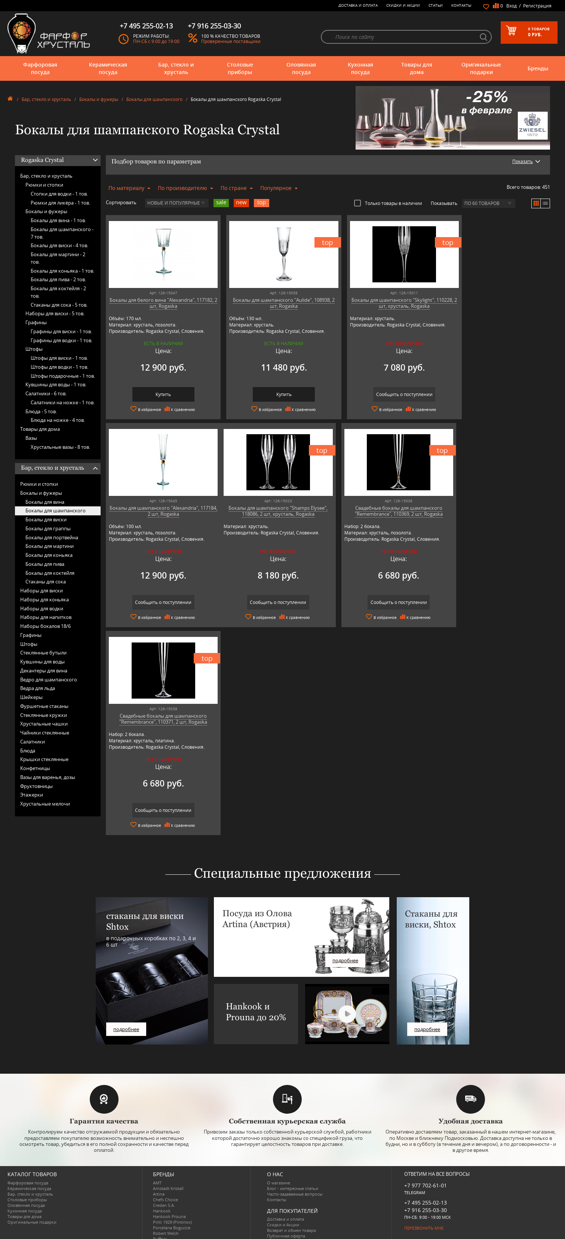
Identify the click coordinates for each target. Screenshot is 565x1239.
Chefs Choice (165, 1170)
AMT (157, 1153)
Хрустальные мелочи (45, 803)
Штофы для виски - (59, 358)
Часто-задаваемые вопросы (294, 1165)
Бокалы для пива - (58, 279)
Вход (511, 6)
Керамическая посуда (108, 68)
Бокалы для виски (46, 519)
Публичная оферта (286, 1206)
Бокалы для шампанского (154, 99)
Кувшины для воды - (55, 384)
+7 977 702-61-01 (425, 1156)
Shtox (158, 1221)
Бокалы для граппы (48, 528)
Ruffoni (160, 1209)
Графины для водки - (61, 340)
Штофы (34, 349)
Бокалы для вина (44, 502)
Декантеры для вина (43, 670)
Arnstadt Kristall (168, 1159)
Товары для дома (416, 68)
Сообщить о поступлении (384, 394)
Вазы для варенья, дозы (47, 777)
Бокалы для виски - (59, 245)
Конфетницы (35, 768)
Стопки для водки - (59, 193)
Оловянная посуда (301, 68)
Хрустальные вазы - (60, 447)
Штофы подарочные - (63, 375)
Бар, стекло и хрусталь (176, 68)
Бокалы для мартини (49, 546)
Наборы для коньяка (44, 599)
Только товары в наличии (388, 203)
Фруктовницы (36, 786)
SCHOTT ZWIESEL (169, 1215)
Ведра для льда (37, 688)
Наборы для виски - (55, 313)
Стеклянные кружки (43, 715)
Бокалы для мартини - (58, 258)
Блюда (27, 750)
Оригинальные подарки (481, 68)
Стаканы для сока (45, 581)
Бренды (538, 68)
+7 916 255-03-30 (425, 1180)
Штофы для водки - (59, 367)
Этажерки (31, 794)
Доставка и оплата (358, 5)
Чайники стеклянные (44, 732)
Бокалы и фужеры (98, 99)
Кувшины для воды (42, 661)
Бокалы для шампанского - (62, 233)
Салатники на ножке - (63, 402)
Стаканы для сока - (59, 304)
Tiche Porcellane (168, 1226)
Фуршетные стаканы (44, 706)
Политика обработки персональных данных (311, 1212)
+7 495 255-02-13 (425, 1173)
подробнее (126, 1000)
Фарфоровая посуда (40, 68)
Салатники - (46, 393)
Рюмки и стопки (44, 184)
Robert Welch (166, 1204)
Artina (159, 1165)
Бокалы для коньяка (49, 555)
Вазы (31, 438)
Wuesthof (162, 1232)
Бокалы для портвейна (51, 537)
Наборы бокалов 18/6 (45, 626)
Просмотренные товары (291, 1218)
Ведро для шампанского (48, 679)
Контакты (461, 5)
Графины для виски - (61, 331)
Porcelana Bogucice (171, 1198)
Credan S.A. (164, 1176)
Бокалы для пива (44, 564)
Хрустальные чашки (44, 723)
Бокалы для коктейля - (58, 292)
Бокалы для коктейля (49, 573)
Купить (159, 394)
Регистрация (537, 6)
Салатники (32, 741)
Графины (36, 322)
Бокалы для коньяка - (62, 270)
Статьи (436, 5)
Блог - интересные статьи (292, 1159)
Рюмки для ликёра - (60, 202)
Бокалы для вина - (58, 220)
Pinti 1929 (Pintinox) (172, 1193)
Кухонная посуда (360, 68)
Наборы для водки (41, 608)
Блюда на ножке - (58, 420)
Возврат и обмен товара (291, 1201)
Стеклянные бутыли (43, 652)
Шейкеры (31, 697)
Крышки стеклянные (44, 759)
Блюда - (41, 411)
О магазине (278, 1153)
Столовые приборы (240, 68)
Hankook (162, 1181)
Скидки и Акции (403, 5)
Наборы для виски (41, 590)
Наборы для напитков (45, 617)
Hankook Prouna (169, 1187)
